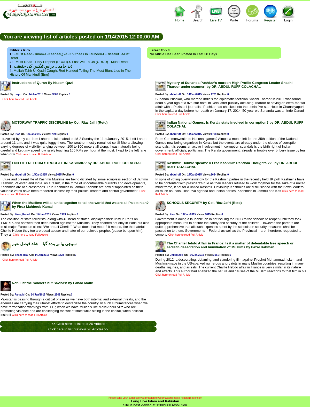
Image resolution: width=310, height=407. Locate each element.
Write (234, 13)
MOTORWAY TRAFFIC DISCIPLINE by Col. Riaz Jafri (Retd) (60, 122)
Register (270, 13)
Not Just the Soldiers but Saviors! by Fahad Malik (52, 283)
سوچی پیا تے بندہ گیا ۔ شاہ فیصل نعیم (44, 244)
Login (288, 13)
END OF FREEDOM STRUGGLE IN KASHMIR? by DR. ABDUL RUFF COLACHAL (77, 163)
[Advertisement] (236, 36)
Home (179, 13)
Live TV (216, 13)
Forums (252, 13)
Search (197, 13)
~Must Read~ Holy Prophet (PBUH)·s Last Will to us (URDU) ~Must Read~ (72, 62)
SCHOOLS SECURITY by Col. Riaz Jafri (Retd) (204, 203)
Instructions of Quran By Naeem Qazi (42, 83)
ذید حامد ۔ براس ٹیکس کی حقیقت (43, 66)
